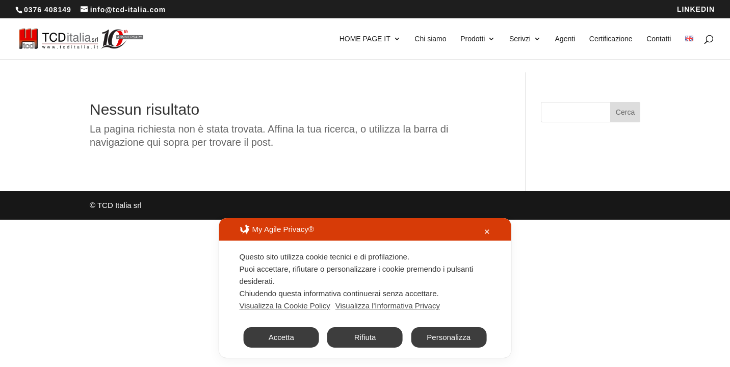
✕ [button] (487, 251)
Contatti (658, 39)
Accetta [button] (281, 356)
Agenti (565, 39)
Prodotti (472, 39)
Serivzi (520, 39)
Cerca (625, 112)
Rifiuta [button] (365, 356)
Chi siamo (430, 39)
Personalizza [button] (449, 356)
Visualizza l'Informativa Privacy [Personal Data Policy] (387, 325)
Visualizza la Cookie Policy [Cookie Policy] (285, 325)
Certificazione (611, 39)
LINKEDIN (696, 9)
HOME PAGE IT (365, 39)
